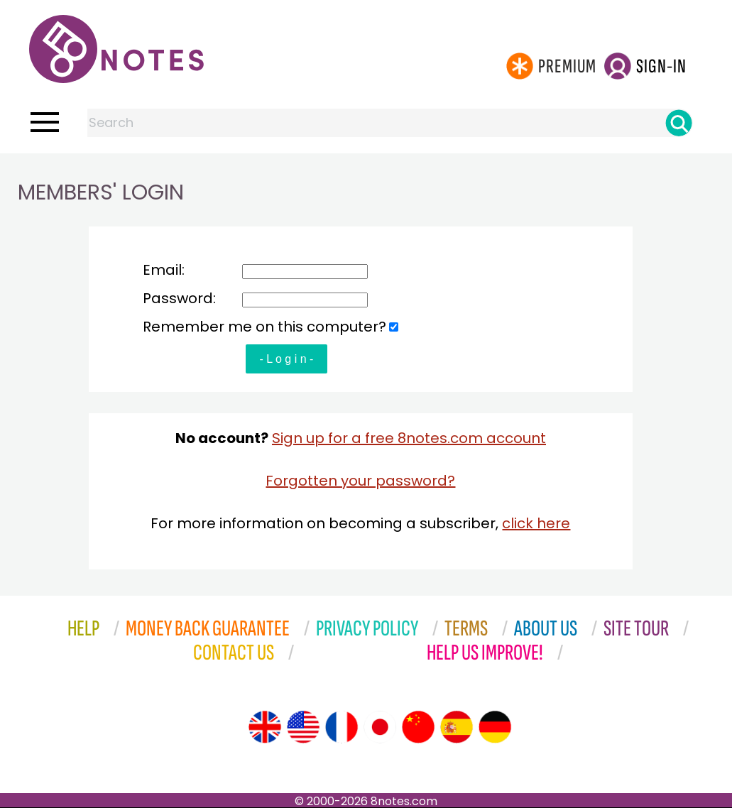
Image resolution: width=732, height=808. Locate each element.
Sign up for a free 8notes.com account (409, 438)
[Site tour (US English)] (303, 727)
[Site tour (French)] (341, 727)
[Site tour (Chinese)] (418, 727)
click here (536, 523)
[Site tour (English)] (265, 727)
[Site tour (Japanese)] (380, 727)
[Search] (678, 122)
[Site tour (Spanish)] (456, 727)
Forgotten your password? (360, 481)
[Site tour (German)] (495, 727)
